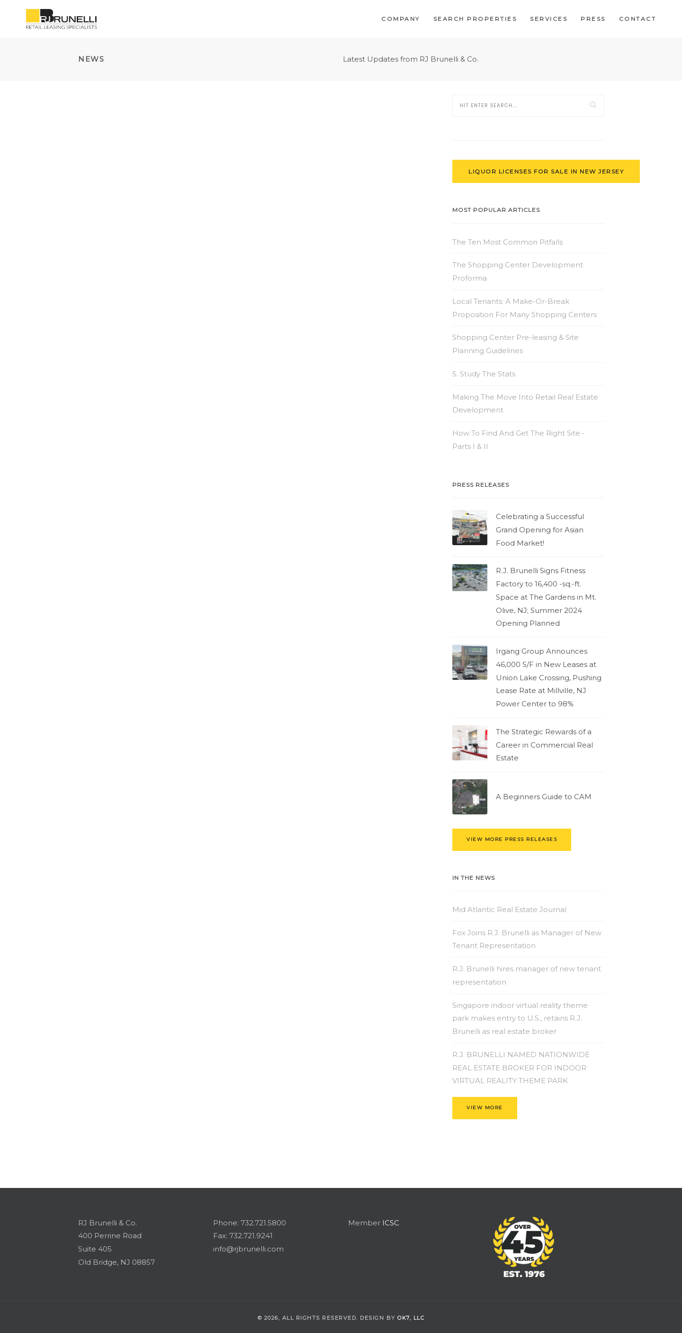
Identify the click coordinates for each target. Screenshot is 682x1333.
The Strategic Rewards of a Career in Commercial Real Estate (544, 745)
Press (593, 18)
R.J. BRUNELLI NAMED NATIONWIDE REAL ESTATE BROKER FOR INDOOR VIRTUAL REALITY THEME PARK (521, 1068)
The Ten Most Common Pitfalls (507, 242)
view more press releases (512, 839)
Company (400, 18)
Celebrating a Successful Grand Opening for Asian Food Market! (540, 530)
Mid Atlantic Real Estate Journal (509, 909)
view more (485, 1108)
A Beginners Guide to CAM (544, 796)
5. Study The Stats (483, 373)
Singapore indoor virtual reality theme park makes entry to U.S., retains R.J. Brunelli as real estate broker (520, 1018)
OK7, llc (410, 1318)
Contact (637, 18)
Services (548, 18)
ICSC (390, 1222)
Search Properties (475, 18)
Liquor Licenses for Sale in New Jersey (546, 171)
